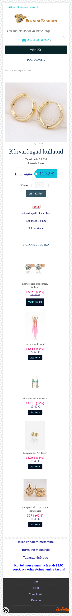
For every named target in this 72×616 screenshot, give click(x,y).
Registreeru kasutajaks (28, 7)
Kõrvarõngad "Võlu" (35, 343)
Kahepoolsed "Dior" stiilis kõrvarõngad (35, 509)
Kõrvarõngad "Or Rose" (35, 452)
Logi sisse (11, 7)
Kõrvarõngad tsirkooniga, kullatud (35, 285)
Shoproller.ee (62, 609)
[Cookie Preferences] (5, 610)
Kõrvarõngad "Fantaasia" (35, 398)
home (7, 70)
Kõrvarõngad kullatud (21, 70)
